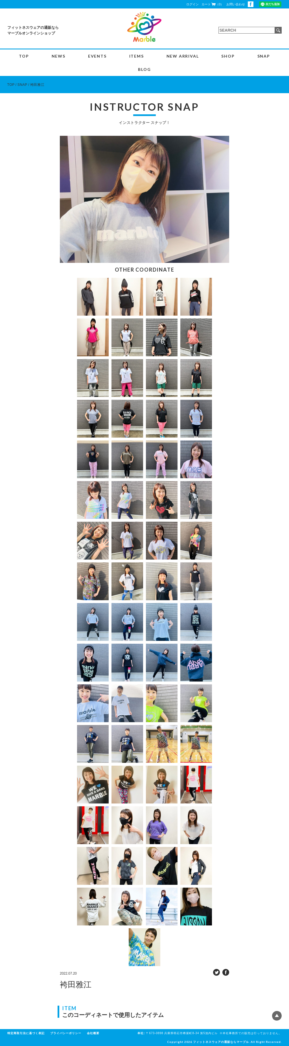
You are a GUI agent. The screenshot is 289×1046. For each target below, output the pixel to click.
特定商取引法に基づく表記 (26, 1033)
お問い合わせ (235, 4)
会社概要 (93, 1033)
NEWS (58, 56)
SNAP (263, 56)
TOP (24, 56)
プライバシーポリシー (65, 1033)
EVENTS (97, 56)
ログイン (192, 4)
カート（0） (213, 4)
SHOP (228, 56)
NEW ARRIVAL (183, 56)
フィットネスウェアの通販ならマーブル (221, 1041)
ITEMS (136, 56)
